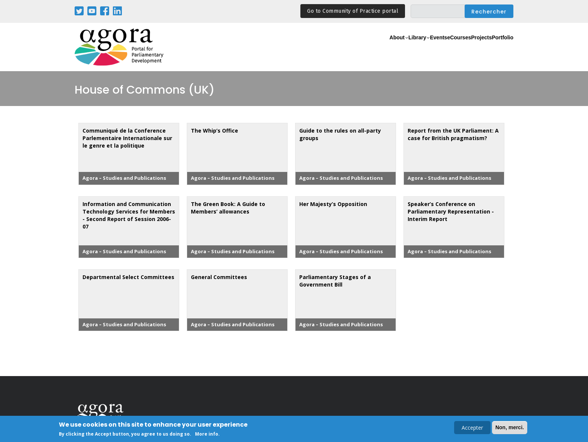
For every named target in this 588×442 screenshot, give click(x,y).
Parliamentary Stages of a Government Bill (335, 280)
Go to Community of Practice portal (352, 11)
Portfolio (498, 47)
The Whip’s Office (214, 130)
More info (206, 435)
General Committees (219, 277)
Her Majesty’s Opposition (333, 204)
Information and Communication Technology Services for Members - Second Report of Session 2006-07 (128, 215)
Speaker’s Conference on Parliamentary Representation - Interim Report (451, 211)
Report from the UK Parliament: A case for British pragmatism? (453, 134)
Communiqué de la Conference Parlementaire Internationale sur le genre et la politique (127, 138)
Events (404, 47)
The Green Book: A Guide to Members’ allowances (228, 207)
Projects (467, 47)
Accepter (472, 428)
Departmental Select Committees (128, 277)
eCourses (434, 47)
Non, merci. (509, 428)
